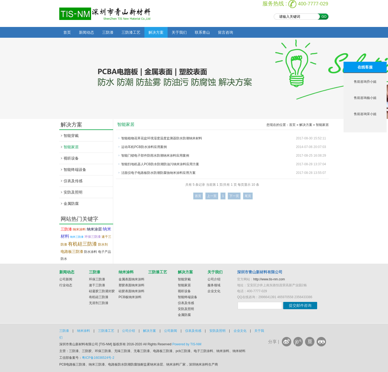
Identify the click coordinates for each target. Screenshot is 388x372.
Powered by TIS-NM (186, 344)
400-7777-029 (313, 3)
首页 (67, 32)
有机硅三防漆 (82, 244)
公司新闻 (65, 279)
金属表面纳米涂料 (131, 279)
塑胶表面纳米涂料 (131, 285)
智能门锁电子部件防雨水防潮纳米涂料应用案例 (155, 155)
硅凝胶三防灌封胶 (102, 291)
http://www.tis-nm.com (269, 279)
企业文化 (213, 291)
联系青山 (202, 32)
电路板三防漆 (72, 251)
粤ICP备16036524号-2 (98, 358)
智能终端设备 (75, 169)
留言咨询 (225, 32)
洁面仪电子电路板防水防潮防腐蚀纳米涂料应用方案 (158, 173)
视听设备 (71, 158)
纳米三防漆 (77, 236)
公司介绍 (213, 279)
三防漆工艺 (131, 32)
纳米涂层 (94, 229)
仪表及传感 (73, 181)
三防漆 (107, 32)
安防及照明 (73, 192)
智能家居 (71, 147)
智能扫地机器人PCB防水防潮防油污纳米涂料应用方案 (160, 164)
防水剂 (103, 244)
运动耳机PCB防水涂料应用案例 (144, 147)
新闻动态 (86, 32)
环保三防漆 (93, 237)
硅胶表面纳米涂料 (131, 291)
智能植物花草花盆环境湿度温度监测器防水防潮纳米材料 (161, 138)
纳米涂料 (79, 229)
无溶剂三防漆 (98, 303)
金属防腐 (71, 203)
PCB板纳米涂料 (130, 297)
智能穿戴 (71, 135)
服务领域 (213, 285)
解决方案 (156, 32)
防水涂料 (90, 252)
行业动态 (65, 285)
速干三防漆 (97, 285)
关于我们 (179, 32)
